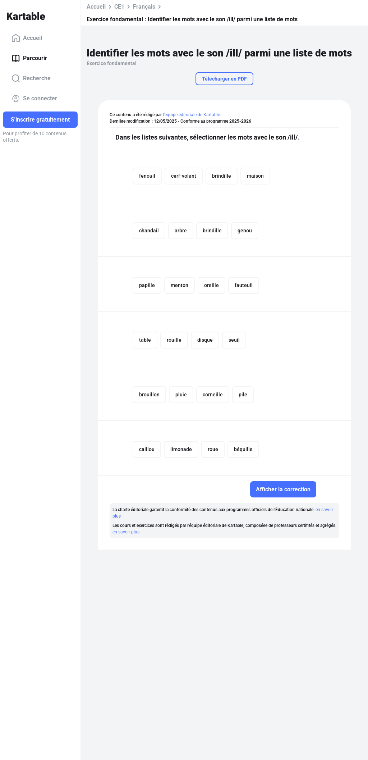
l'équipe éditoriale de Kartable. (192, 114)
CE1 (119, 6)
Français (144, 6)
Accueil (27, 38)
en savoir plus (125, 531)
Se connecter (34, 98)
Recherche (31, 78)
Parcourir (29, 58)
